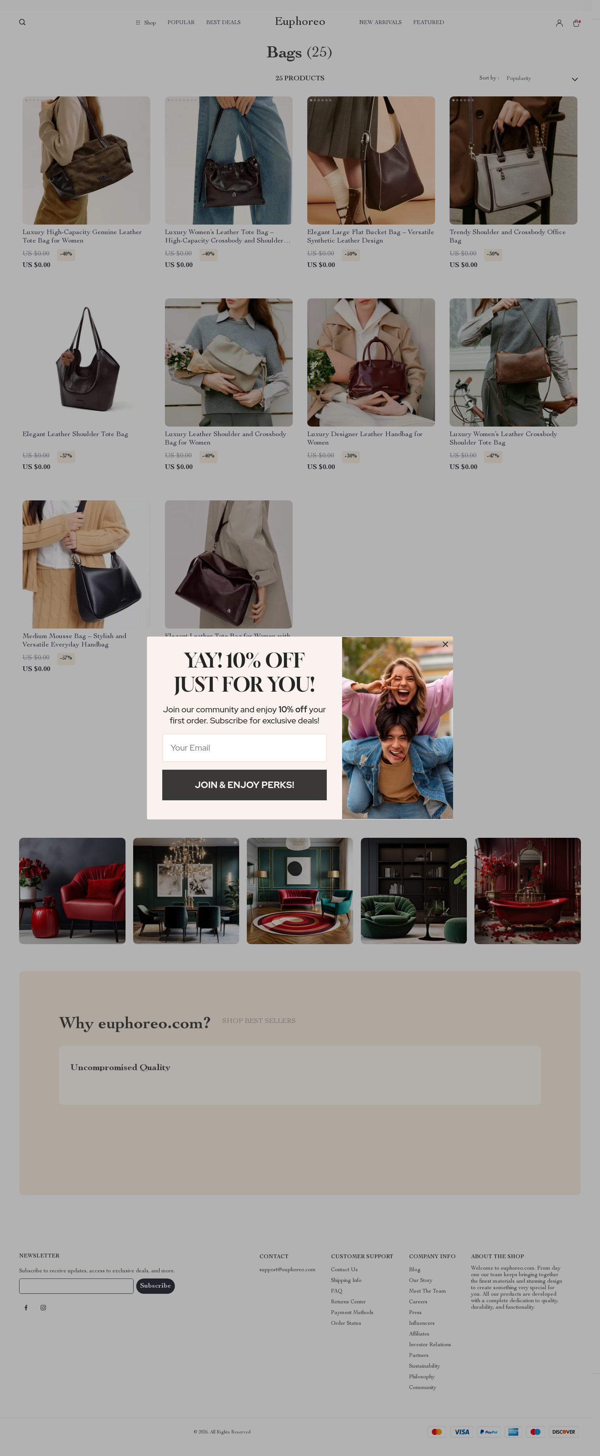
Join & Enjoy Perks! (244, 785)
